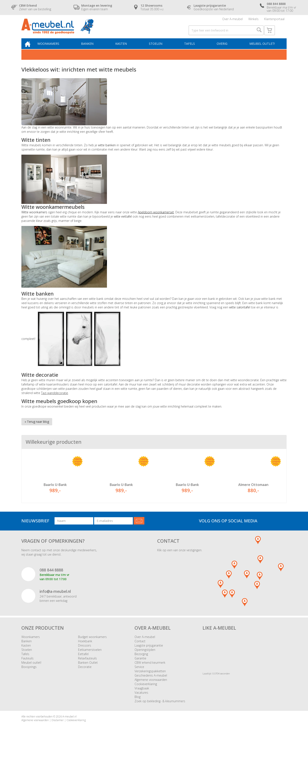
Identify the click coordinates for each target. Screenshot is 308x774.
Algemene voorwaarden (151, 708)
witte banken (107, 153)
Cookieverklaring (146, 713)
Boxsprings (29, 695)
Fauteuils (27, 687)
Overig (222, 51)
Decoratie (85, 695)
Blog (138, 725)
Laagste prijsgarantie (149, 674)
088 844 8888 (51, 598)
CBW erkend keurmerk (150, 691)
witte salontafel (239, 315)
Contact (140, 670)
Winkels (253, 20)
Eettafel (83, 683)
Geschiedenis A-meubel (151, 704)
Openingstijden (145, 678)
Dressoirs (84, 674)
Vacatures (141, 721)
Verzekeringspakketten (150, 700)
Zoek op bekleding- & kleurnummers (160, 730)
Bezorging (141, 683)
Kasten (125, 51)
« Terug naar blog (37, 429)
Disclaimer (58, 749)
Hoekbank (85, 670)
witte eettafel (123, 224)
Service (139, 695)
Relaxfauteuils (87, 687)
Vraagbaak (142, 717)
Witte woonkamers (34, 220)
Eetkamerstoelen (90, 678)
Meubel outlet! (261, 51)
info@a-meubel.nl (55, 619)
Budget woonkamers (92, 665)
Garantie (140, 687)
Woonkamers (54, 51)
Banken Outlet (88, 691)
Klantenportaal (274, 20)
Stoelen (158, 51)
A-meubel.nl (69, 745)
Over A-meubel (232, 20)
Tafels (191, 51)
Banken (92, 51)
